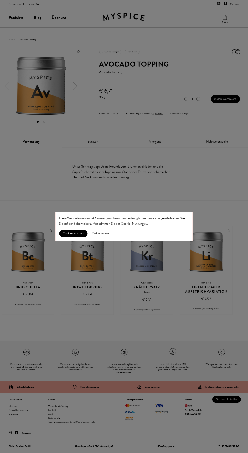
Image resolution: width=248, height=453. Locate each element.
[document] (124, 226)
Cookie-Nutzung (132, 223)
